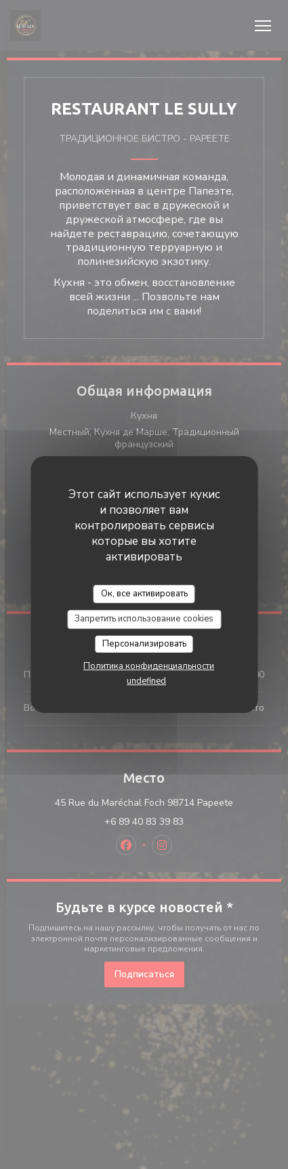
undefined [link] (146, 681)
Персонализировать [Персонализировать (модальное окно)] (144, 644)
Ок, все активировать (144, 594)
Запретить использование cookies (144, 619)
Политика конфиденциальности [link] (148, 666)
